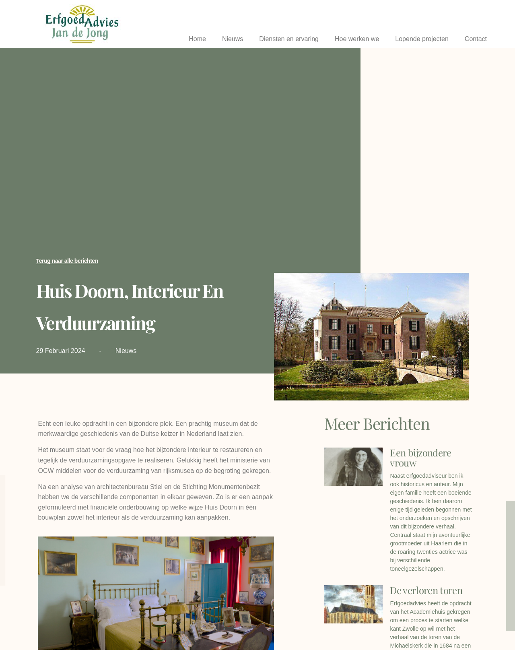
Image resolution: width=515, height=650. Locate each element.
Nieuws (232, 38)
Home (197, 38)
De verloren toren (426, 590)
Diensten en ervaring (289, 38)
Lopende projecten (422, 38)
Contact (476, 38)
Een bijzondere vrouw (420, 457)
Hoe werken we (357, 38)
